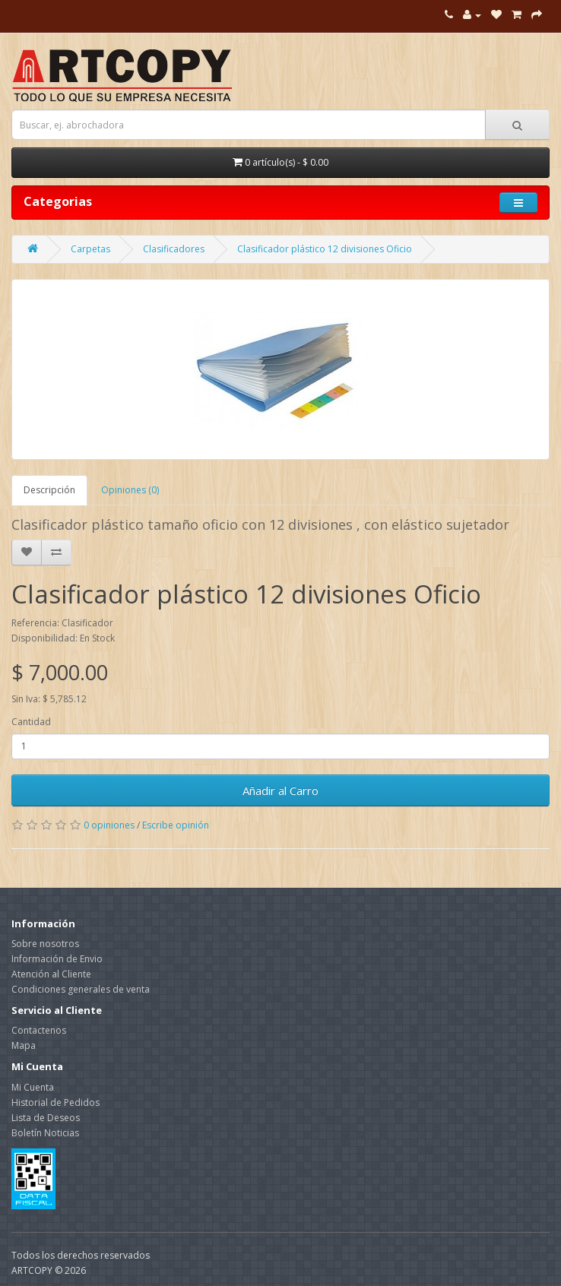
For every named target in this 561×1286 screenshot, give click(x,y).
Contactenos (38, 1030)
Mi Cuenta (32, 1087)
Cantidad (31, 721)
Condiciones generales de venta (80, 989)
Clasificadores (173, 248)
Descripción (49, 489)
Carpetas (90, 248)
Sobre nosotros (45, 943)
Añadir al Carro (280, 790)
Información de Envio (57, 958)
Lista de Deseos (45, 1117)
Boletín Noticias (45, 1132)
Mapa (23, 1045)
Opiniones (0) (130, 489)
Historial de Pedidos (55, 1102)
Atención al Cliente (51, 974)
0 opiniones (109, 825)
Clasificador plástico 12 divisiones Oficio (324, 248)
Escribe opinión (175, 825)
